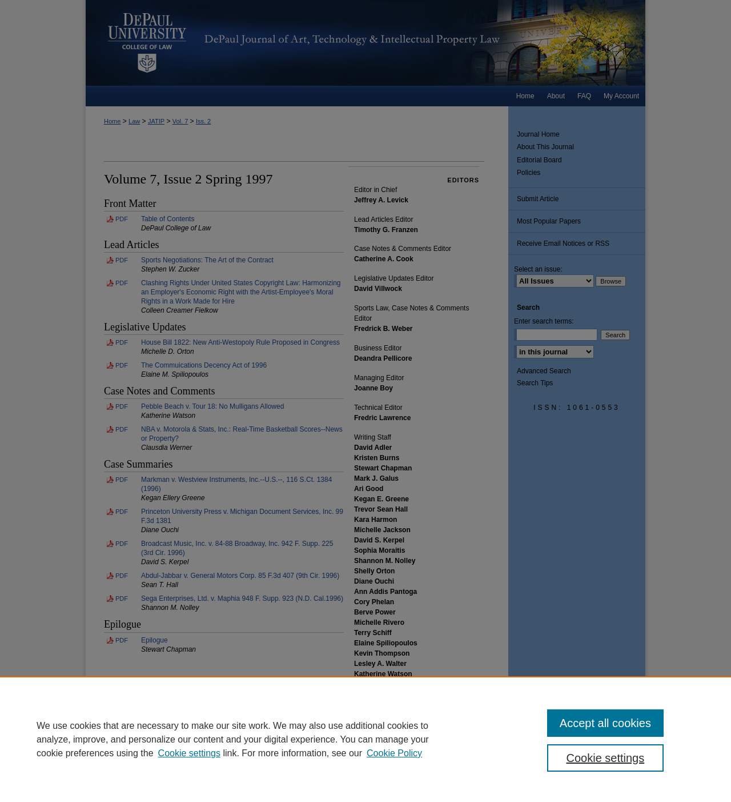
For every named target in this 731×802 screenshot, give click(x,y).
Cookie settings (189, 753)
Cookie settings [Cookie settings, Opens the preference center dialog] (606, 758)
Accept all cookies (605, 723)
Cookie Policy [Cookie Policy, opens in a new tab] (394, 753)
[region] (365, 739)
